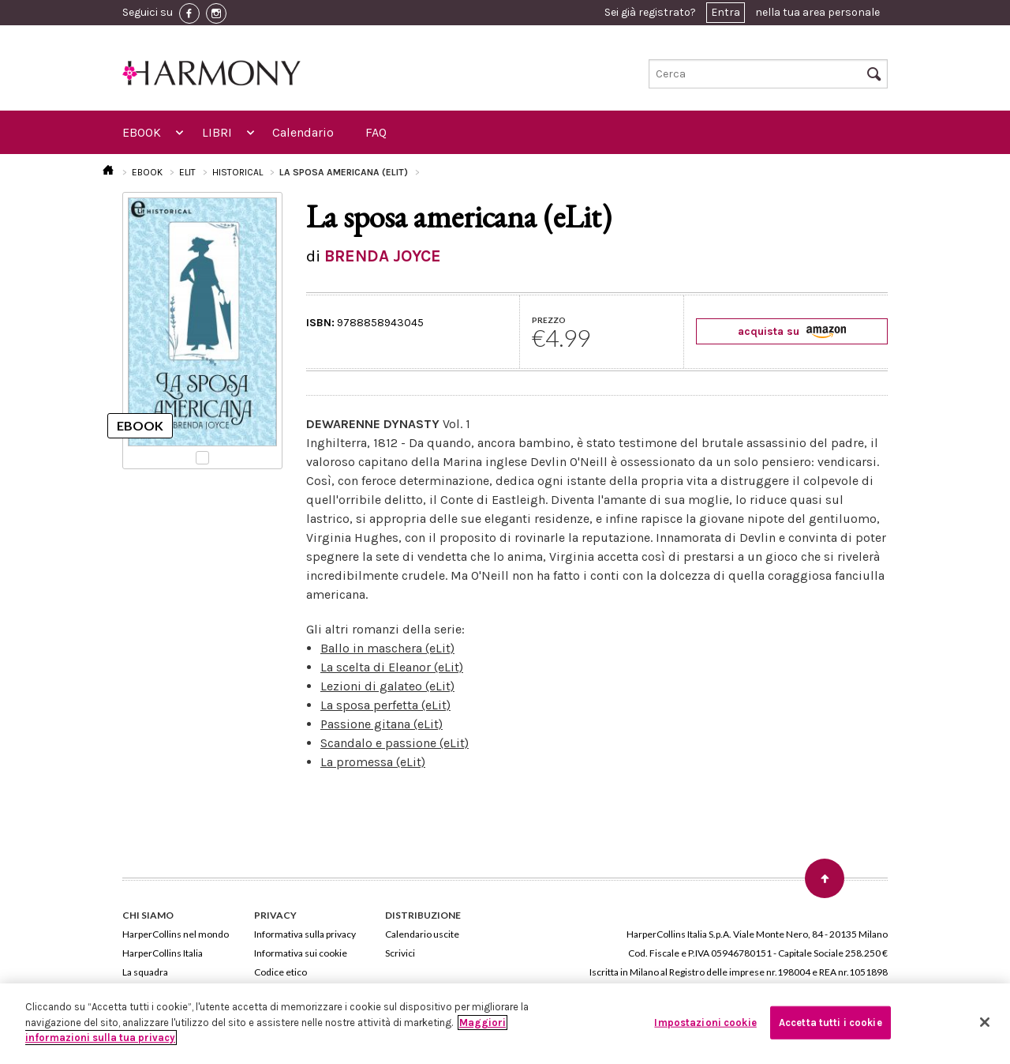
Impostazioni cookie (705, 1022)
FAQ (376, 132)
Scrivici (400, 953)
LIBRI (217, 132)
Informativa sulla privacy (305, 934)
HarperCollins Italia (162, 953)
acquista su (792, 331)
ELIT (187, 172)
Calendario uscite (422, 934)
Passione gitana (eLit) (381, 723)
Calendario (303, 132)
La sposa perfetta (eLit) (385, 704)
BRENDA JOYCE (382, 255)
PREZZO (549, 320)
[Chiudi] (984, 1022)
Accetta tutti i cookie (830, 1022)
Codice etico (280, 972)
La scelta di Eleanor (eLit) (391, 667)
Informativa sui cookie (300, 953)
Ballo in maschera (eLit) (387, 648)
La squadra (145, 972)
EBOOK (141, 132)
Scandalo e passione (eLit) (394, 742)
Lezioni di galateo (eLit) (387, 686)
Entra (725, 12)
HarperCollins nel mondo (175, 934)
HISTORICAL (237, 172)
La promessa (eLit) (372, 761)
